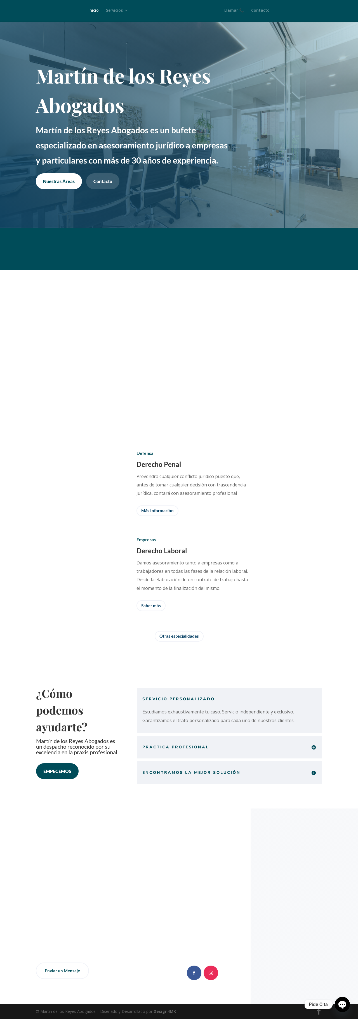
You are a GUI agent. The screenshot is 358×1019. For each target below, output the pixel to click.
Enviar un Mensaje (62, 970)
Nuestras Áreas (59, 181)
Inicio (91, 11)
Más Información (157, 510)
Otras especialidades (179, 636)
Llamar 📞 (236, 11)
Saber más (151, 605)
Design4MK (164, 1011)
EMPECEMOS (57, 771)
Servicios (112, 11)
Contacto (262, 11)
